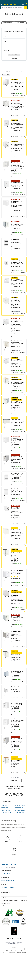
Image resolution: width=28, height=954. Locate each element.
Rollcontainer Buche (6, 810)
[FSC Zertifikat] (23, 922)
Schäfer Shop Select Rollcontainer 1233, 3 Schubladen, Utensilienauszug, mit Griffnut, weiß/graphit (15, 555)
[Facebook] (8, 939)
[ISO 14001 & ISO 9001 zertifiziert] (9, 913)
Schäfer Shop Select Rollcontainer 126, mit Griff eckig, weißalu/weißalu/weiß (17, 618)
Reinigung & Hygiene (15, 950)
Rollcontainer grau (19, 807)
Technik (22, 950)
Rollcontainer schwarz (20, 810)
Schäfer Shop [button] (4, 897)
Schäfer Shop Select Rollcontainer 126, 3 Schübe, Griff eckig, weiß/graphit (17, 656)
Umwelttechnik (12, 952)
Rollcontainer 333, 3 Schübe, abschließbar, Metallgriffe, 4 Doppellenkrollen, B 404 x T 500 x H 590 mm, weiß (17, 184)
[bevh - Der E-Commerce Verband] (15, 922)
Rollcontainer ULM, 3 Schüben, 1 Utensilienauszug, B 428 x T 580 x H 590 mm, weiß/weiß (17, 440)
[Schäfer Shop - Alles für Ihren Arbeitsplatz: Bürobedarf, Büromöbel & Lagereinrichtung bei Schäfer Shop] (10, 4)
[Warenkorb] (26, 4)
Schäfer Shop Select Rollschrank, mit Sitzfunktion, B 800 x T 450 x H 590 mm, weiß (17, 421)
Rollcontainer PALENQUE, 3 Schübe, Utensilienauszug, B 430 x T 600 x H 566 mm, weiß (17, 572)
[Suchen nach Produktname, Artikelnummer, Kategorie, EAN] (13, 7)
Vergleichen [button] (14, 95)
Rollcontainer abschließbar (4, 806)
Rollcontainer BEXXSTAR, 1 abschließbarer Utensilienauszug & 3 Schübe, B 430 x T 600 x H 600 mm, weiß (17, 204)
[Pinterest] (20, 939)
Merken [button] (22, 95)
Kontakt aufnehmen (7, 874)
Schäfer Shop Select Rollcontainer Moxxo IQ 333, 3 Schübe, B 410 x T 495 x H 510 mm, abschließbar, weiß (17, 263)
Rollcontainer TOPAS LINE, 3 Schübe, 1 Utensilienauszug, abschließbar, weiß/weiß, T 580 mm (17, 458)
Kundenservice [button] (4, 895)
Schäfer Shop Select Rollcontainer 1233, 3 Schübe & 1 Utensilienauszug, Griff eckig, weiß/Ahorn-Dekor (17, 383)
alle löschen (24, 72)
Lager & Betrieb (6, 950)
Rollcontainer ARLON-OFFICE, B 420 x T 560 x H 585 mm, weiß (16, 688)
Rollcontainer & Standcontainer (9, 11)
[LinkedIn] (10, 939)
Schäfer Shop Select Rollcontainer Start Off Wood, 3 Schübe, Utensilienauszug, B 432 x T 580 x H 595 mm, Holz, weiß (17, 282)
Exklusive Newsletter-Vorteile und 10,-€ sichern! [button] (13, 900)
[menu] (23, 1)
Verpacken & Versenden (21, 952)
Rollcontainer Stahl (19, 812)
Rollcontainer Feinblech (20, 805)
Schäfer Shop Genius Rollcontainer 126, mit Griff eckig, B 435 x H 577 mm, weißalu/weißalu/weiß (17, 403)
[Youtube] (15, 939)
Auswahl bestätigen (14, 54)
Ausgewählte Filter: (6, 72)
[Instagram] (18, 939)
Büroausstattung (7, 949)
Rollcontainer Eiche (6, 812)
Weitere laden (14, 780)
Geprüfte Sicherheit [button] (6, 906)
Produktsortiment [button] (5, 892)
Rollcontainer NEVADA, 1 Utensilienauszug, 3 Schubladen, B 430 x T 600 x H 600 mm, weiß (17, 342)
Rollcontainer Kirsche (20, 808)
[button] (2, 4)
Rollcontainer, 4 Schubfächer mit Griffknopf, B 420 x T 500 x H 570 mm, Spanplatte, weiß (17, 672)
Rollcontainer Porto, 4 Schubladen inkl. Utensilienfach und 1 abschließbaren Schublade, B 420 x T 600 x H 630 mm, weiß (17, 243)
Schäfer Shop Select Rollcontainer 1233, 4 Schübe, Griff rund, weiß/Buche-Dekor (15, 762)
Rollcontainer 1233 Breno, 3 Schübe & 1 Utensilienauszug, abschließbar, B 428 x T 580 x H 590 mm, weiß (17, 704)
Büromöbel (21, 949)
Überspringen (14, 58)
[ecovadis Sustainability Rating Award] (6, 922)
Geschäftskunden (22, 1)
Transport (5, 952)
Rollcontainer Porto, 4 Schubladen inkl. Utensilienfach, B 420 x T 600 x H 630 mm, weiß (16, 490)
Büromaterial (14, 949)
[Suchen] (25, 7)
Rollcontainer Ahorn (6, 808)
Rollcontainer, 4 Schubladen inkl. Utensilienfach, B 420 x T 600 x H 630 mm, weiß (17, 475)
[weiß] (4, 88)
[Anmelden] (23, 4)
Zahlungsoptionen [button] (5, 903)
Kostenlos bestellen (7, 887)
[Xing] (13, 939)
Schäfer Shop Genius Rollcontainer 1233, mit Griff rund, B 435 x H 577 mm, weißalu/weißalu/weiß (17, 225)
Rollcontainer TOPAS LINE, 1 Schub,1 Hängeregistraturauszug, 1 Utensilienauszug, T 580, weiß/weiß (17, 741)
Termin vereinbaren (6, 880)
